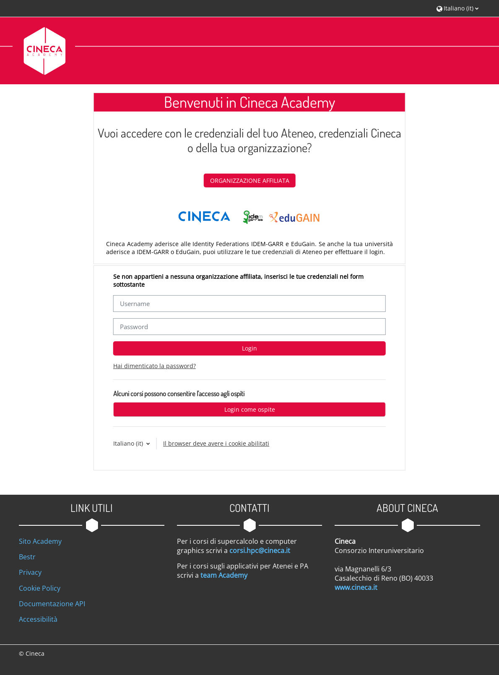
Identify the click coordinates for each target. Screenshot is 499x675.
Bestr (27, 556)
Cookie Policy (39, 588)
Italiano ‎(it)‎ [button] (129, 443)
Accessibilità (38, 619)
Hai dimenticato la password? (154, 366)
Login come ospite (249, 409)
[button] (457, 8)
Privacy (30, 572)
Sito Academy (40, 541)
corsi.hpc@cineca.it (259, 550)
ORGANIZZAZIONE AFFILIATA (249, 180)
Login (249, 348)
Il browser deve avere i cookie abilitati (216, 443)
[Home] (44, 50)
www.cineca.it (356, 587)
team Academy (223, 575)
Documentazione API (52, 603)
